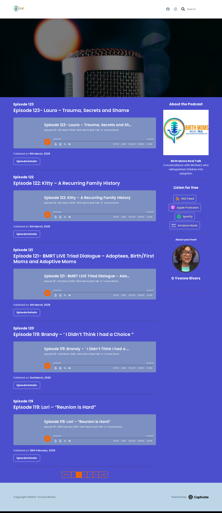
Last (103, 476)
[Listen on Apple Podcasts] (184, 213)
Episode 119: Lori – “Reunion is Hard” (54, 409)
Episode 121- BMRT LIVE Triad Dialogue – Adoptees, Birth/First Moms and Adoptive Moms (83, 260)
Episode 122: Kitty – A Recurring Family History (66, 185)
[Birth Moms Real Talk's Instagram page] (173, 10)
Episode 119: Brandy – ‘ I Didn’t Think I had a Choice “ (73, 336)
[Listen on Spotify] (184, 224)
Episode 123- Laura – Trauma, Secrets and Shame (71, 112)
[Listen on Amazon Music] (184, 235)
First (66, 476)
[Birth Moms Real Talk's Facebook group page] (168, 10)
